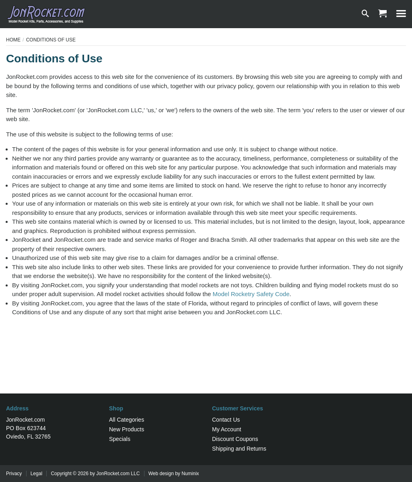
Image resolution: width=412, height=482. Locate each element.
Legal (36, 473)
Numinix (190, 473)
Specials (119, 439)
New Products (126, 429)
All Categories (126, 419)
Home (13, 40)
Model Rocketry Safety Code (251, 293)
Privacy (14, 473)
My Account (226, 429)
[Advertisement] (206, 367)
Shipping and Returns (239, 448)
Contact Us (226, 419)
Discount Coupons (235, 439)
